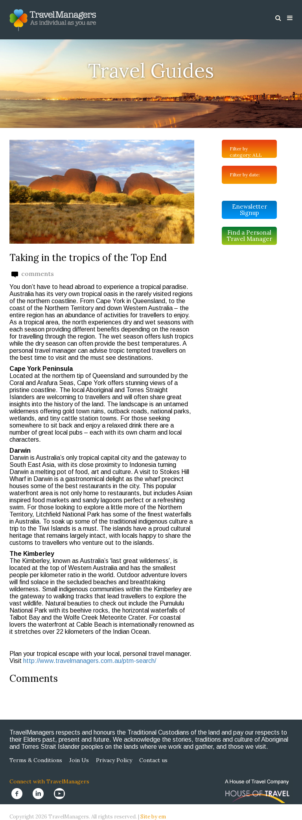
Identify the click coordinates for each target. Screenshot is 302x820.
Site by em (153, 816)
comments (32, 274)
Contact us (153, 760)
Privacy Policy (114, 760)
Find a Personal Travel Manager (249, 235)
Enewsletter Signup (249, 210)
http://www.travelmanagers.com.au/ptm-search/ (89, 660)
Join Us (79, 760)
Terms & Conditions (35, 760)
